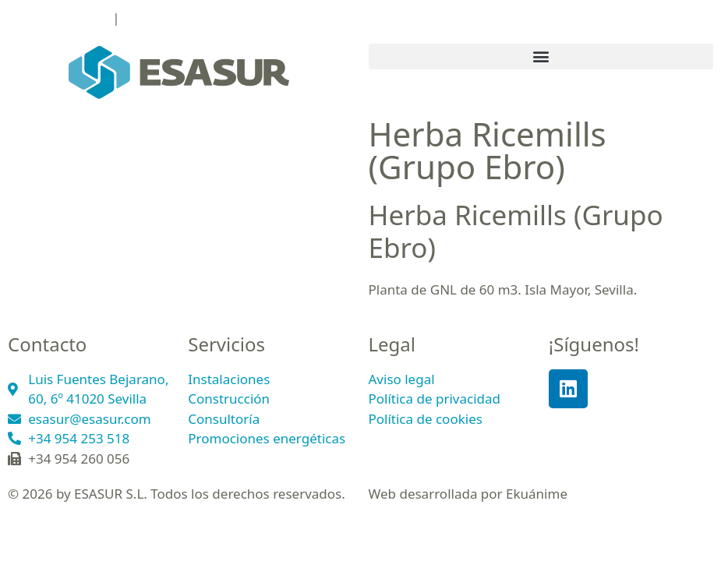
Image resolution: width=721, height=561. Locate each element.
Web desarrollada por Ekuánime (468, 494)
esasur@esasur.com (184, 17)
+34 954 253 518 (58, 17)
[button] (541, 56)
